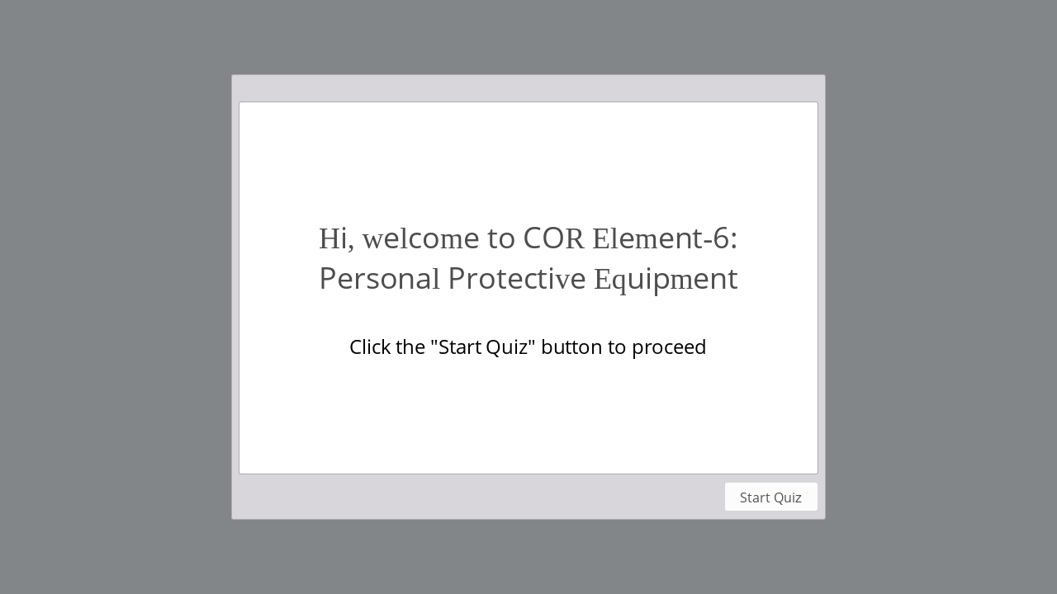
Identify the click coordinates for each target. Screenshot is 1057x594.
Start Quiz (771, 497)
